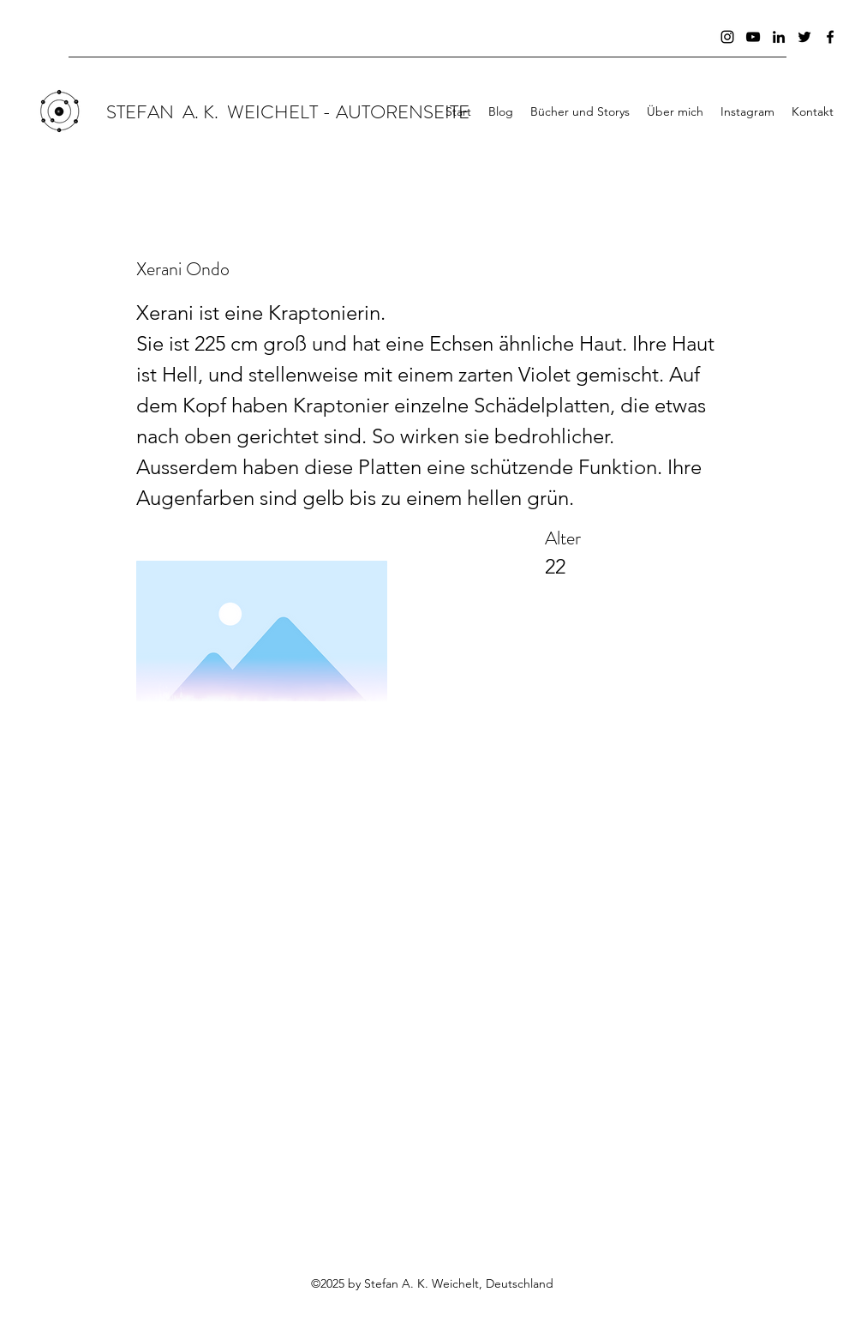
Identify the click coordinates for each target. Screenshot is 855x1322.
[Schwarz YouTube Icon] (753, 36)
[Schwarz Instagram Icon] (727, 36)
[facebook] (830, 36)
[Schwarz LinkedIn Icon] (778, 36)
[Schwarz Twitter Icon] (804, 36)
